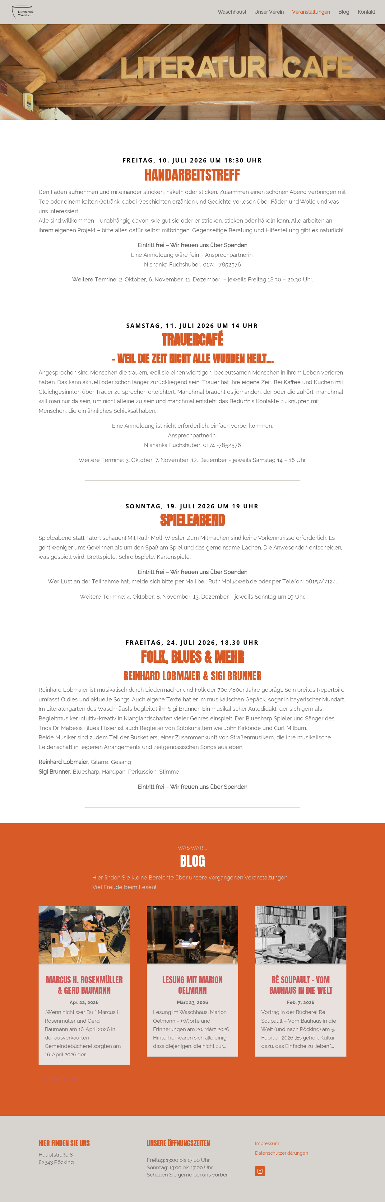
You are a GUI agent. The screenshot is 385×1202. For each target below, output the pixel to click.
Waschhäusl (232, 12)
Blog (343, 12)
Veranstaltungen (311, 12)
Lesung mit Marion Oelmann (192, 985)
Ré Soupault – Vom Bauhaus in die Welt (300, 985)
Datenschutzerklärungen (281, 1153)
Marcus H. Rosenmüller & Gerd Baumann (84, 985)
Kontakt (366, 12)
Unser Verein (269, 12)
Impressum (267, 1143)
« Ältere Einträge (60, 1079)
